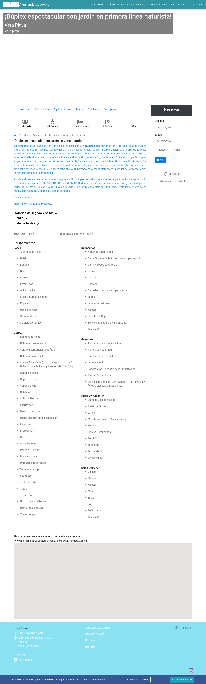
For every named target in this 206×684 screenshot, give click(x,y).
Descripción (42, 109)
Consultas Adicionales (162, 4)
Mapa (79, 109)
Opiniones (93, 109)
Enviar (160, 159)
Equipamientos (62, 109)
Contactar (196, 4)
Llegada (159, 120)
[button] (103, 578)
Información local (118, 4)
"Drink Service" (139, 4)
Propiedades (98, 4)
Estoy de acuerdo (182, 679)
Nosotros (183, 4)
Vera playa (110, 109)
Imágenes (24, 109)
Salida (158, 134)
